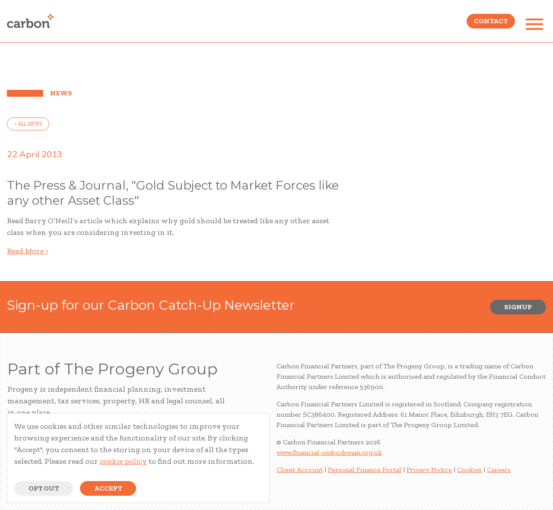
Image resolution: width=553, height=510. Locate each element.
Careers (499, 470)
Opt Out (44, 488)
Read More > (27, 251)
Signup (518, 307)
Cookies (469, 470)
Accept (108, 488)
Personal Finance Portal (364, 470)
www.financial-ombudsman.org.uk (329, 452)
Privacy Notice (429, 470)
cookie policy (123, 461)
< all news (28, 124)
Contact (491, 24)
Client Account (299, 470)
